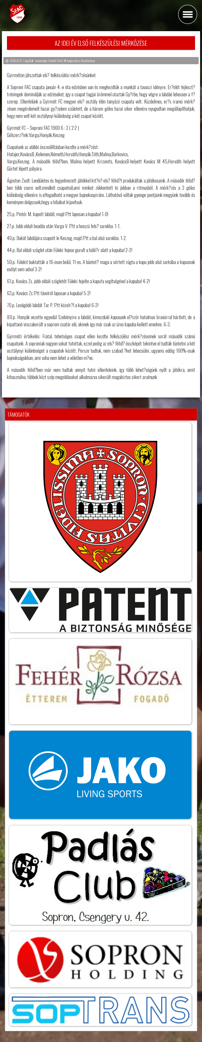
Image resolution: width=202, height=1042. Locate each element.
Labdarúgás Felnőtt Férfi (48, 60)
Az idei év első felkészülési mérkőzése (101, 43)
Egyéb (28, 60)
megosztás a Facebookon (79, 60)
